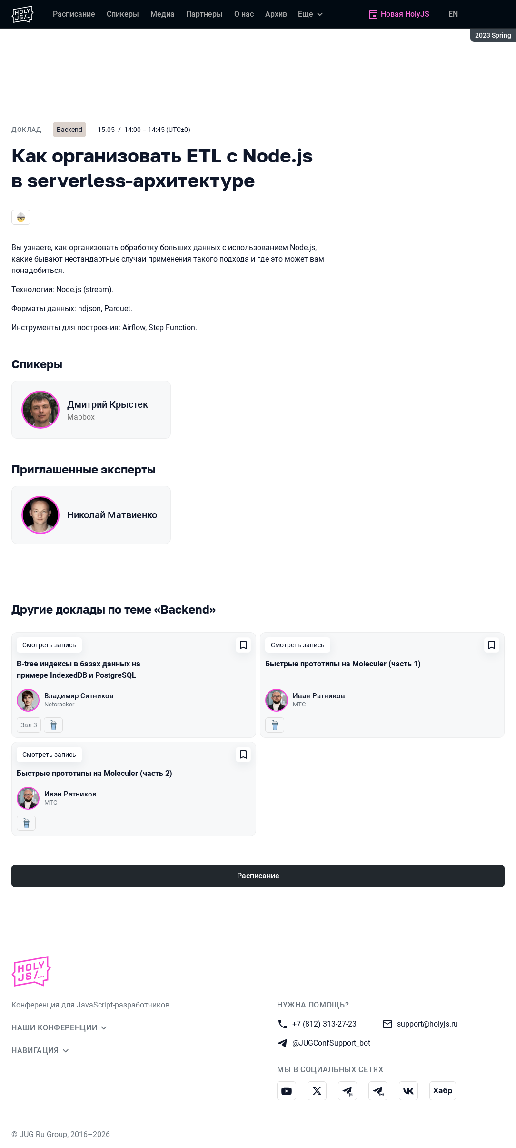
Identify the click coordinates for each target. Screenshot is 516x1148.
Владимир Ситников (79, 696)
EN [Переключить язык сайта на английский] (453, 14)
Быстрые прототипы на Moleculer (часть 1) (343, 663)
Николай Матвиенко (112, 515)
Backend (69, 129)
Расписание (258, 875)
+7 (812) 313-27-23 (324, 1023)
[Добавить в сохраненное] (243, 645)
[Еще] (311, 14)
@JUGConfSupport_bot (331, 1042)
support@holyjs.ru (427, 1023)
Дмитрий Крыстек (107, 404)
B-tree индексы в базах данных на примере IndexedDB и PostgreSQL (78, 669)
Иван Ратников (319, 696)
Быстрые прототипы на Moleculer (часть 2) (94, 773)
